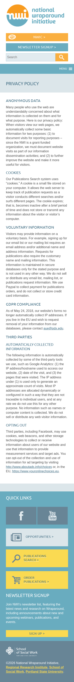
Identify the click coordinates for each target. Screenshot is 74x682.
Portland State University (44, 671)
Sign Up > (37, 634)
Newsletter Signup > (37, 47)
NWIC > (39, 37)
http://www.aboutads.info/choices (29, 467)
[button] (63, 69)
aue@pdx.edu (53, 328)
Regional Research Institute (27, 667)
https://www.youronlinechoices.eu (35, 471)
